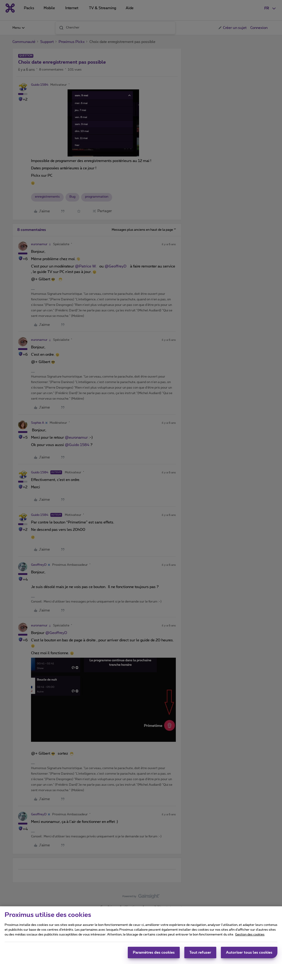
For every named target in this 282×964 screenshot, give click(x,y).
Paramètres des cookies (154, 954)
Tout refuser (200, 954)
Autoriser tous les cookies (249, 954)
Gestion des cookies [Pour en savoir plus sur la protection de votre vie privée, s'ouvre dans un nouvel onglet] (250, 936)
